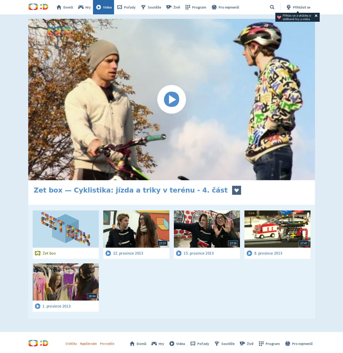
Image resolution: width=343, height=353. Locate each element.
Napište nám (88, 344)
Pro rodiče (107, 344)
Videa (103, 7)
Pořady (126, 7)
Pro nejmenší (225, 7)
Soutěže (150, 7)
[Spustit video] (171, 99)
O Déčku (71, 344)
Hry (84, 7)
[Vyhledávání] (272, 7)
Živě (173, 7)
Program (195, 7)
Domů (64, 7)
